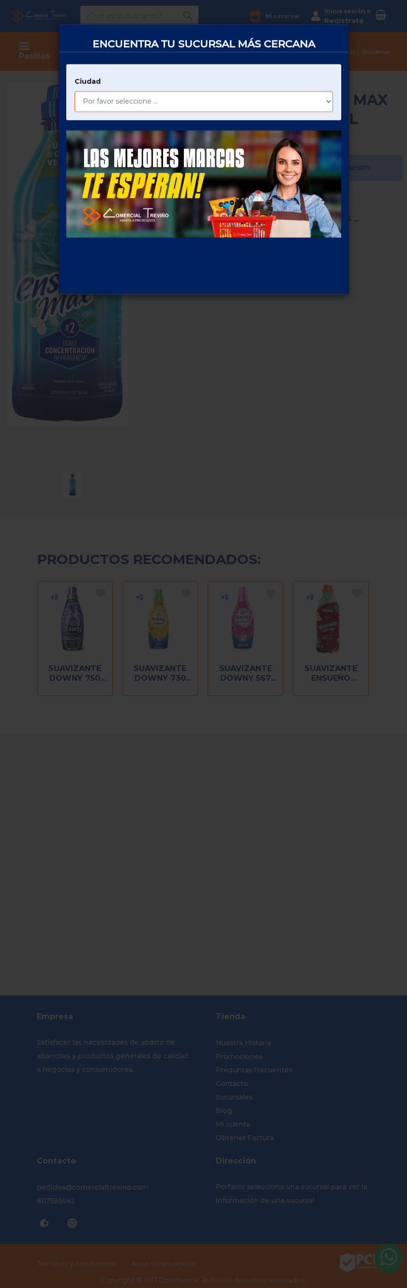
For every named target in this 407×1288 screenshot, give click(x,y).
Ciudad (88, 47)
